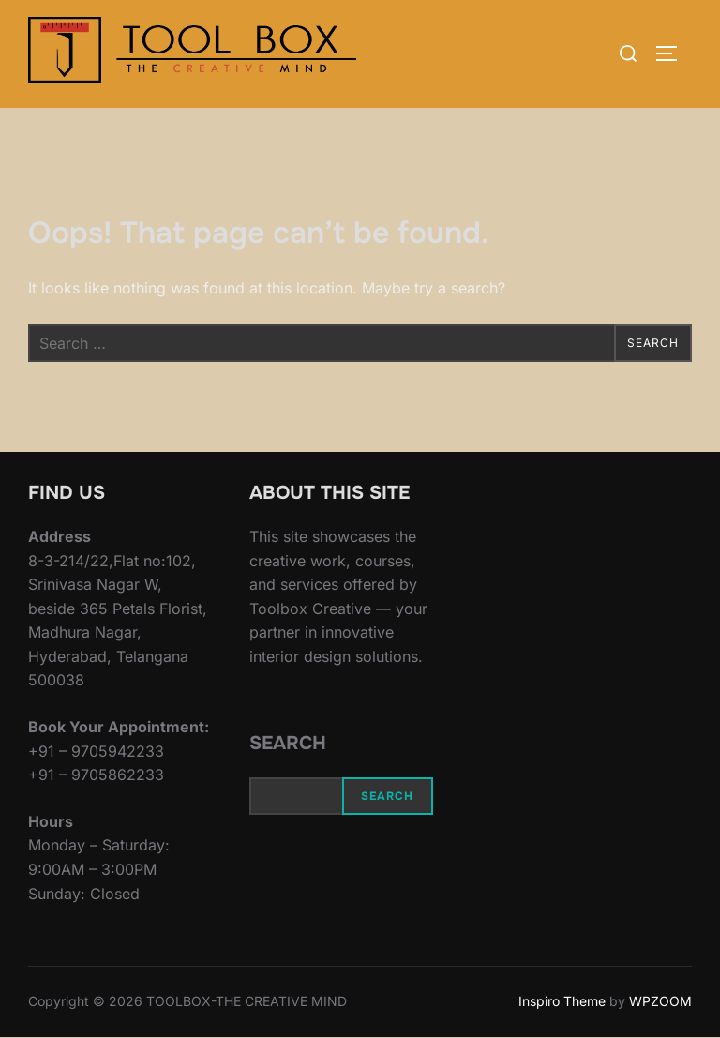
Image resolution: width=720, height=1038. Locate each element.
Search (287, 743)
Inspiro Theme (562, 1001)
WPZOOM (660, 1001)
